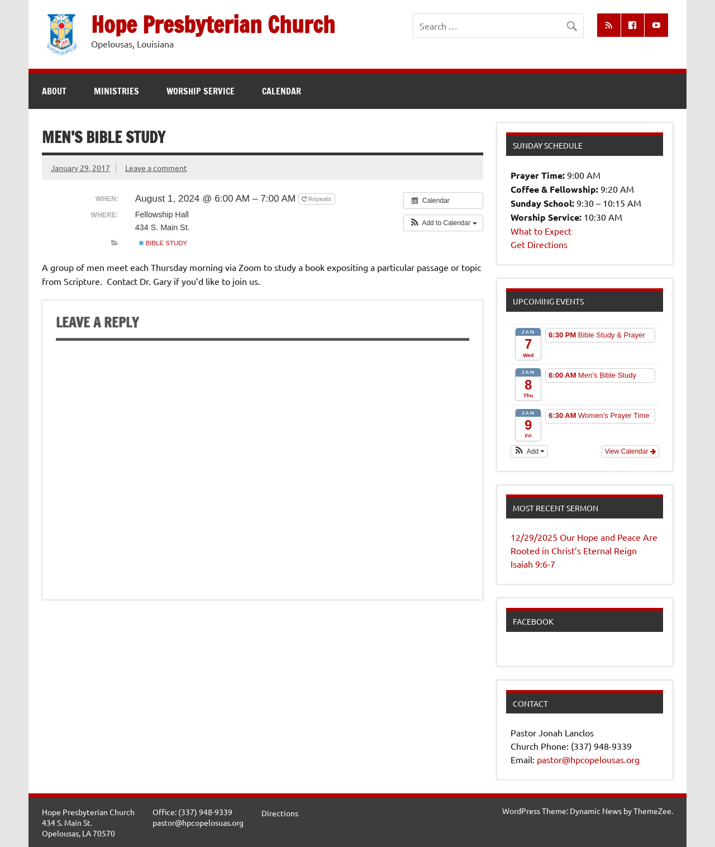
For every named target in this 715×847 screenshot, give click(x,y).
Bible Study (163, 243)
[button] (443, 223)
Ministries (116, 91)
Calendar (281, 91)
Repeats (317, 199)
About (54, 91)
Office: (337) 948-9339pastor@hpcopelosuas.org (198, 817)
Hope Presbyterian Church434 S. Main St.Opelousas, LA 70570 (88, 822)
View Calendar (630, 451)
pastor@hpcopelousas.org (588, 759)
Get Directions (539, 244)
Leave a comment (156, 168)
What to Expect (541, 230)
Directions (279, 813)
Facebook (533, 621)
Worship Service (200, 91)
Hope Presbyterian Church (213, 24)
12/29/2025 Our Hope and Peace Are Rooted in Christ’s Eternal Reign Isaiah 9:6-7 (584, 550)
